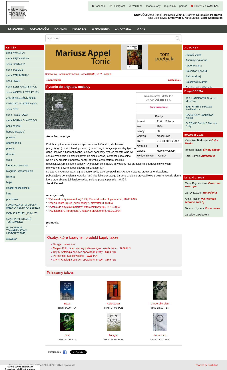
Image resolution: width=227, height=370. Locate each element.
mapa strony (153, 6)
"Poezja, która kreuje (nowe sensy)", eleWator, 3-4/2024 (80, 203)
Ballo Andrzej (193, 76)
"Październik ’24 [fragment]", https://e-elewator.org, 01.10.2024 (84, 210)
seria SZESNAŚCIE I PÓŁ (21, 86)
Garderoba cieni (159, 303)
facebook (101, 6)
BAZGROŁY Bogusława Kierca (199, 116)
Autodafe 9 (208, 155)
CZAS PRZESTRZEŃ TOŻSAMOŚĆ (18, 220)
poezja (10, 148)
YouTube (137, 6)
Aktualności (39, 28)
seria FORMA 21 (16, 64)
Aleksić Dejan (193, 54)
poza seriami (13, 126)
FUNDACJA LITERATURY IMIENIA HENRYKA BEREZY (23, 206)
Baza (67, 303)
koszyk (198, 5)
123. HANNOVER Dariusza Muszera (201, 100)
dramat (10, 154)
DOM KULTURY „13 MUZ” (21, 213)
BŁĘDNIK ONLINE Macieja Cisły (201, 125)
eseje (9, 159)
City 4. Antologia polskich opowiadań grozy (78, 259)
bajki (9, 182)
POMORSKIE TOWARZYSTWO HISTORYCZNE (16, 230)
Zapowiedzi (123, 28)
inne (8, 193)
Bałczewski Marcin (196, 81)
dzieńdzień (160, 335)
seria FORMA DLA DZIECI (21, 120)
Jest (67, 335)
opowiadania (13, 142)
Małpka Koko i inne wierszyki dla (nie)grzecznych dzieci (85, 248)
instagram (119, 6)
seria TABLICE (14, 69)
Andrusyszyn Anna (196, 60)
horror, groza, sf (15, 131)
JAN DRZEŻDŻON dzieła (21, 97)
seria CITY (12, 109)
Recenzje (80, 28)
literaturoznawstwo (17, 165)
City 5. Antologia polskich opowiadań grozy (78, 252)
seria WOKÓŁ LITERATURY (22, 92)
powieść (11, 137)
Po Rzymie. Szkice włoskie (68, 255)
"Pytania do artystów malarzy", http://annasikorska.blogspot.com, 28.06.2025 (92, 199)
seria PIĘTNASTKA (17, 58)
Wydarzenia (101, 28)
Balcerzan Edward (196, 71)
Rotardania (210, 192)
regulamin (170, 6)
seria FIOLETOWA (17, 114)
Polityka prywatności (65, 365)
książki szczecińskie (18, 187)
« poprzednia (53, 80)
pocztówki (12, 199)
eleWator (11, 238)
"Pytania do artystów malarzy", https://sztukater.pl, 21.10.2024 (84, 207)
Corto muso (212, 208)
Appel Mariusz (194, 65)
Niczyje (57, 244)
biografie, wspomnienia (19, 171)
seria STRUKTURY (17, 75)
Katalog (61, 28)
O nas (141, 28)
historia (10, 176)
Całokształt (113, 303)
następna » (174, 80)
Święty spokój (211, 149)
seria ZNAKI (13, 81)
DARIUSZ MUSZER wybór (21, 103)
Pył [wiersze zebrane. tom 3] (200, 200)
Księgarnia (16, 28)
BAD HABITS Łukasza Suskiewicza (199, 108)
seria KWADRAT (16, 52)
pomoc (183, 6)
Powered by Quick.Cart (207, 365)
